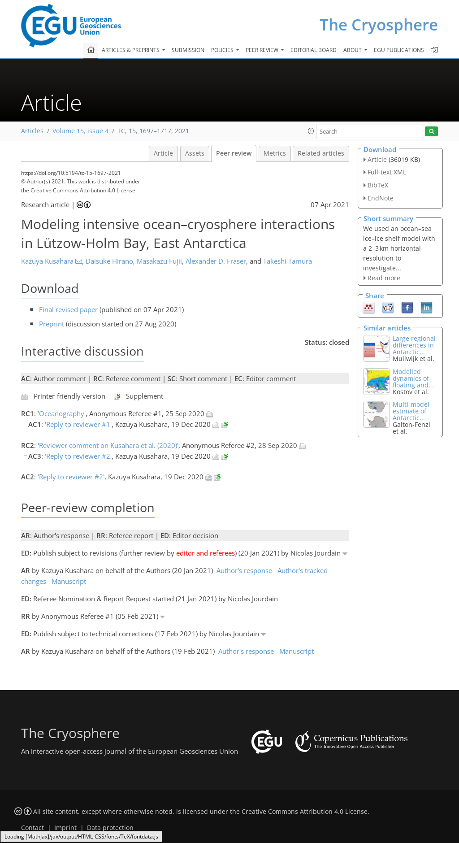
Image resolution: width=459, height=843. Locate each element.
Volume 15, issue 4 (80, 131)
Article (163, 153)
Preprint (51, 323)
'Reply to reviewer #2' (78, 456)
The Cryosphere (379, 24)
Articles (32, 131)
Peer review (233, 153)
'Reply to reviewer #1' (78, 424)
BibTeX (378, 185)
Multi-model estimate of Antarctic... (411, 411)
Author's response (244, 570)
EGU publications (399, 50)
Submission (188, 50)
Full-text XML (387, 172)
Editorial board (313, 50)
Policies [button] (223, 50)
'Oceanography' (62, 413)
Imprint (65, 828)
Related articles (321, 153)
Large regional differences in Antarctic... (414, 345)
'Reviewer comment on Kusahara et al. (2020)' (108, 445)
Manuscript (69, 581)
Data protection (110, 828)
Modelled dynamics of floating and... (413, 378)
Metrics (275, 153)
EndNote (381, 198)
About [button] (353, 50)
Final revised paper (68, 309)
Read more (384, 278)
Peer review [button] (263, 50)
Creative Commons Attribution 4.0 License (305, 812)
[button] (311, 131)
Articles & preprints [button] (131, 50)
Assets (194, 153)
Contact (32, 828)
